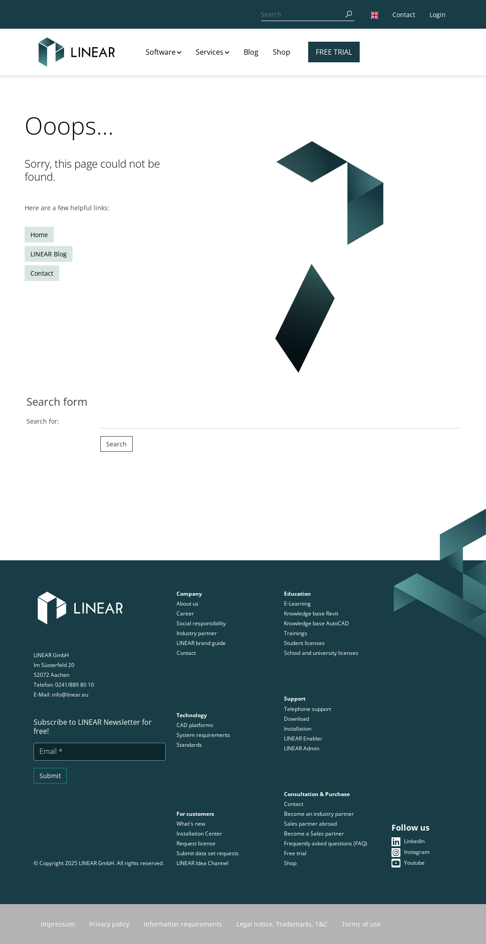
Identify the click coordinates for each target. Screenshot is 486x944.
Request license (195, 843)
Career (185, 613)
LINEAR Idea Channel (202, 863)
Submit (50, 775)
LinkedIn (408, 841)
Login (438, 14)
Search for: (42, 421)
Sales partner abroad (310, 823)
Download (296, 719)
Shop (281, 52)
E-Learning (297, 603)
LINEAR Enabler (303, 738)
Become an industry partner (319, 814)
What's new (190, 823)
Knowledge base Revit (311, 613)
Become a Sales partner (314, 833)
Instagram (410, 852)
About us (187, 603)
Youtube (408, 862)
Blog (251, 52)
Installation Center (199, 833)
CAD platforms (194, 725)
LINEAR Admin (301, 748)
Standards (189, 745)
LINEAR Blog (48, 254)
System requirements (203, 735)
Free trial (334, 52)
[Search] (300, 14)
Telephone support (307, 709)
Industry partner (196, 633)
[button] (374, 14)
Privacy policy (109, 924)
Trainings (295, 633)
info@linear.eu (70, 694)
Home (39, 234)
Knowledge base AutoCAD (316, 623)
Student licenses (304, 643)
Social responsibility (201, 623)
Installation (298, 728)
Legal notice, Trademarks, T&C (282, 924)
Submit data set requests (207, 853)
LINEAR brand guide (201, 643)
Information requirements (183, 924)
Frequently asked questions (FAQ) (325, 843)
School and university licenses (321, 653)
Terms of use (361, 924)
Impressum (58, 924)
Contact (403, 14)
